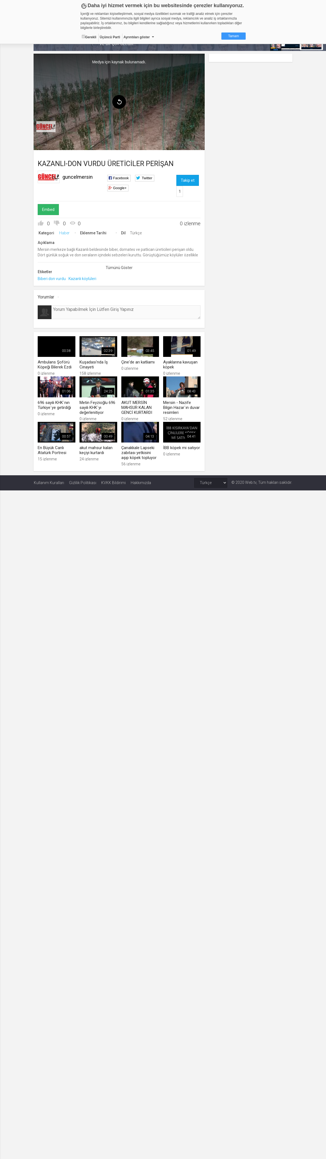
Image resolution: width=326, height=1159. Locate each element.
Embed (48, 209)
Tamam (233, 36)
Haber (64, 233)
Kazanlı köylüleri (83, 278)
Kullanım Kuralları (49, 482)
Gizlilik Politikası (82, 482)
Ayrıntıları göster (137, 37)
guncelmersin (78, 177)
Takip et (187, 180)
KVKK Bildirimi (113, 482)
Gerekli (89, 37)
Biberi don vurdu (52, 278)
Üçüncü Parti (110, 37)
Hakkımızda (141, 482)
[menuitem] (46, 126)
